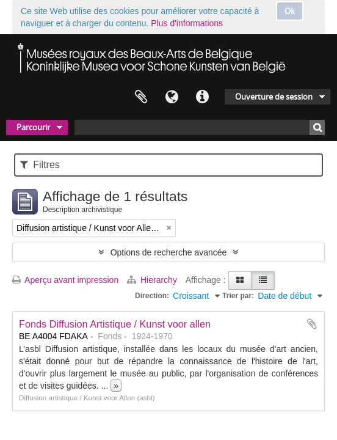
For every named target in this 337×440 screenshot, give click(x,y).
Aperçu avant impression (65, 280)
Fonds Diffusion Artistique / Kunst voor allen (115, 323)
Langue (171, 97)
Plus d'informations (187, 23)
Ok (289, 11)
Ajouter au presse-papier (312, 324)
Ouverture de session (274, 96)
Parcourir (33, 127)
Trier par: (238, 296)
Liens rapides (202, 97)
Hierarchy (153, 280)
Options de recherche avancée (169, 252)
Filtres (40, 165)
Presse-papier (141, 97)
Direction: (152, 296)
